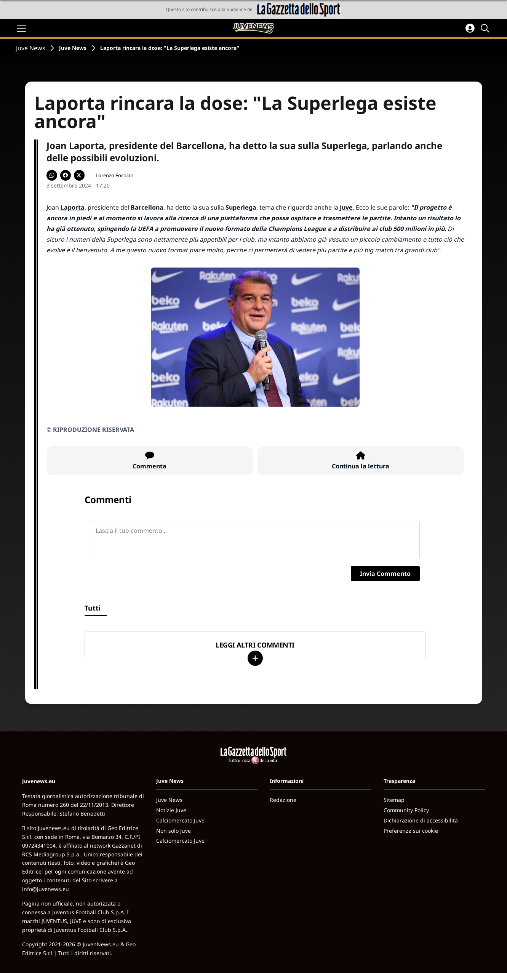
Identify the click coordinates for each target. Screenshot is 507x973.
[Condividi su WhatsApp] (51, 175)
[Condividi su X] (79, 175)
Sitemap (394, 799)
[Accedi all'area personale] (470, 28)
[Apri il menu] (21, 28)
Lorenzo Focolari (114, 175)
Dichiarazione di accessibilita (421, 820)
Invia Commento (385, 573)
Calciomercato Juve (180, 820)
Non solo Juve (173, 830)
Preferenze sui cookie (411, 830)
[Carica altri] (255, 658)
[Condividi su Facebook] (65, 175)
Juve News (30, 48)
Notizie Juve (171, 810)
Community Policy (406, 810)
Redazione (283, 799)
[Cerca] (486, 28)
